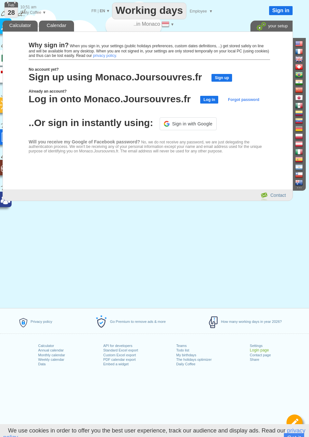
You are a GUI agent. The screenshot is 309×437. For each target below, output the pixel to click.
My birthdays (186, 355)
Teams (181, 346)
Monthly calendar (51, 355)
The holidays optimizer (194, 359)
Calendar (56, 25)
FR (94, 11)
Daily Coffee (186, 364)
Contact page (260, 355)
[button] (188, 123)
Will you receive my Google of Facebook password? (84, 141)
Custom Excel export (119, 355)
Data (42, 364)
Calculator (46, 346)
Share (254, 359)
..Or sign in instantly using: (91, 122)
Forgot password (243, 99)
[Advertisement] (147, 253)
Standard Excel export (120, 350)
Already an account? (48, 91)
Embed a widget (116, 364)
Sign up (222, 78)
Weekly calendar (51, 359)
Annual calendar (51, 350)
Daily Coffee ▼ (33, 12)
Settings (256, 346)
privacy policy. (105, 55)
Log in (209, 99)
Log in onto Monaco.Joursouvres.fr (110, 99)
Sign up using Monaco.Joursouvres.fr (115, 77)
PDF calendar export (119, 359)
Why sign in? (49, 45)
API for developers (118, 346)
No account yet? (44, 69)
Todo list (182, 350)
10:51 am (28, 7)
